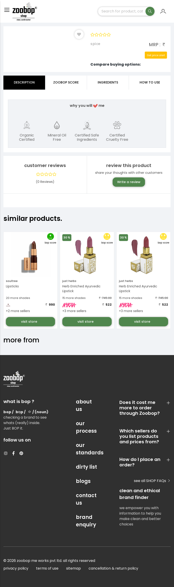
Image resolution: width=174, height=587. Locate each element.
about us (84, 405)
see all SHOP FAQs (152, 480)
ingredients (108, 82)
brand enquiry (86, 521)
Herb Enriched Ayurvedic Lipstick (81, 288)
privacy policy (15, 568)
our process (86, 427)
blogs (83, 481)
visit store (29, 321)
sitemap (73, 568)
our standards (87, 449)
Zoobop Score (66, 82)
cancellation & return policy (113, 568)
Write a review (128, 182)
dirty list (86, 466)
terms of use (47, 568)
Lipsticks (12, 286)
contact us (86, 499)
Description (24, 82)
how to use (150, 82)
